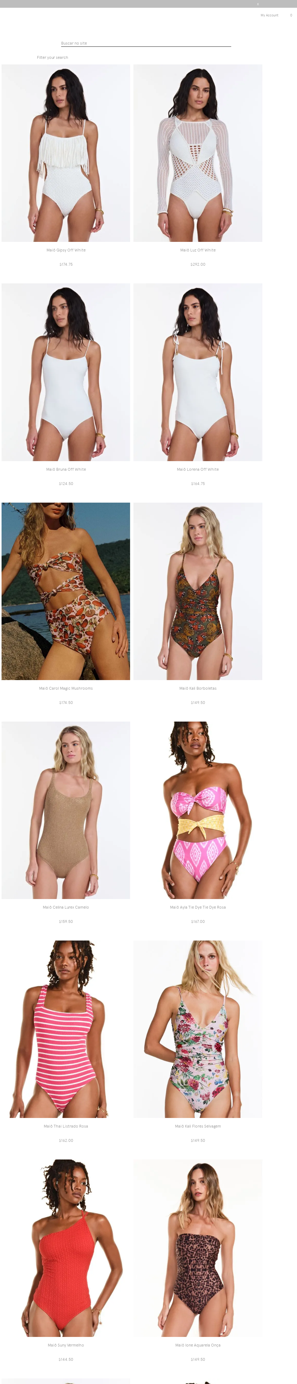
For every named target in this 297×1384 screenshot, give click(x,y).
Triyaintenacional (134, 49)
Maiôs (172, 49)
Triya (148, 21)
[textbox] (146, 44)
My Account (269, 15)
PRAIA (159, 49)
